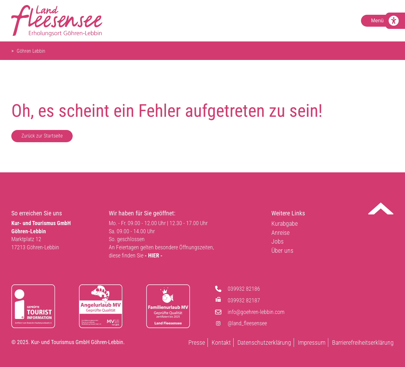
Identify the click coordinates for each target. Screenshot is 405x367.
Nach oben (381, 208)
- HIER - (154, 255)
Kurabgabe (284, 223)
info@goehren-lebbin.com (256, 312)
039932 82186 (244, 288)
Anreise (280, 232)
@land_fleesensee (247, 323)
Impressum (311, 342)
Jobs (277, 241)
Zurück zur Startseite (42, 136)
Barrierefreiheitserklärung (363, 342)
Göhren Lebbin (31, 51)
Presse (196, 342)
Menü (377, 20)
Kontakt (221, 342)
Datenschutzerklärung (264, 342)
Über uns (282, 250)
